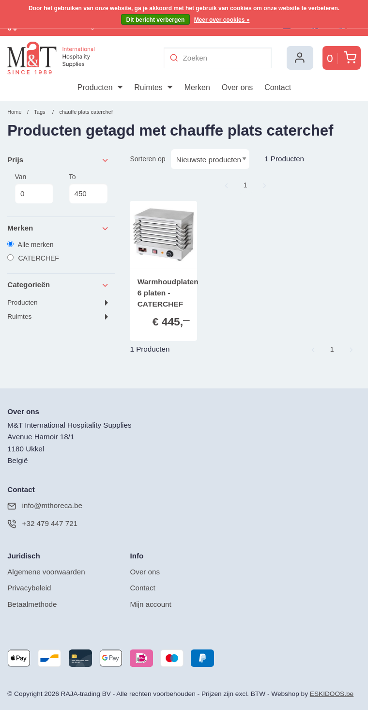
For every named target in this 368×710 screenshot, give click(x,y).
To (88, 188)
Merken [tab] (58, 228)
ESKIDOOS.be (331, 693)
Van (34, 188)
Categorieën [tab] (58, 285)
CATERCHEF (33, 258)
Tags (39, 112)
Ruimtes (19, 316)
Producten (22, 302)
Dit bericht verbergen (155, 19)
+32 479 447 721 (42, 523)
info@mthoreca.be (44, 505)
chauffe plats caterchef (85, 112)
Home (14, 112)
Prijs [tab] (58, 160)
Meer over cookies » (222, 19)
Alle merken (30, 244)
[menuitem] (100, 88)
